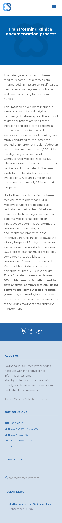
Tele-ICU (10, 446)
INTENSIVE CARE (14, 423)
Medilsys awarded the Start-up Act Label (30, 504)
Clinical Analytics (16, 435)
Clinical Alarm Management (23, 429)
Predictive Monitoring (20, 440)
